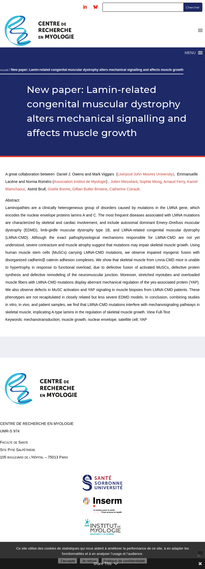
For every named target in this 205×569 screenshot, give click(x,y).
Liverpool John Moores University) (145, 174)
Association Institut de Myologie (80, 181)
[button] (190, 52)
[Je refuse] (198, 555)
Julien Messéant (124, 181)
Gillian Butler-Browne (90, 189)
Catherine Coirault (124, 189)
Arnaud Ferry (174, 181)
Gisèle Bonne (59, 189)
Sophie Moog (151, 181)
